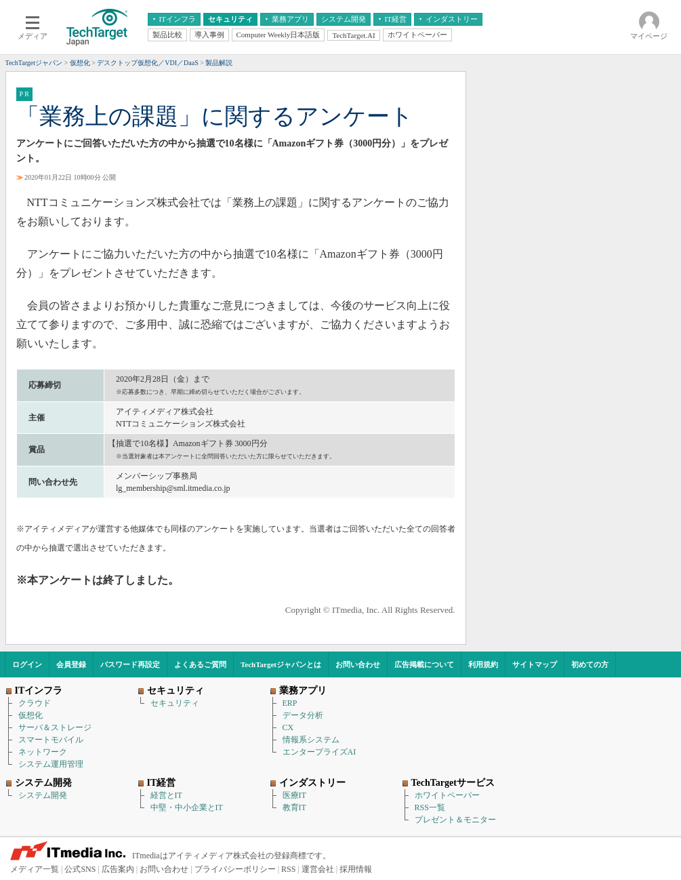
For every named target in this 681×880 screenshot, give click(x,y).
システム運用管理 (50, 764)
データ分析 (303, 715)
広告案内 (118, 869)
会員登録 (71, 664)
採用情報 (355, 869)
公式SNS (80, 869)
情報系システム (311, 739)
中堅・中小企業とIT (186, 807)
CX (288, 727)
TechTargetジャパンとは (281, 664)
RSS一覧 (430, 807)
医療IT (294, 795)
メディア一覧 (34, 869)
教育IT (294, 807)
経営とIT (166, 795)
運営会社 (318, 869)
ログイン (27, 664)
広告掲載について (424, 664)
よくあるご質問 (200, 664)
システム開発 (42, 795)
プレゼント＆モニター (455, 819)
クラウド (34, 703)
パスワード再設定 (130, 664)
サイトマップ (534, 664)
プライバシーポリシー (235, 869)
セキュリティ (174, 703)
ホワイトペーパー (447, 795)
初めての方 (589, 664)
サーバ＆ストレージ (54, 727)
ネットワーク (42, 752)
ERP (290, 703)
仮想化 (30, 715)
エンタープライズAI (319, 752)
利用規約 (483, 664)
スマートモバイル (50, 739)
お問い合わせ (357, 664)
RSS (288, 869)
